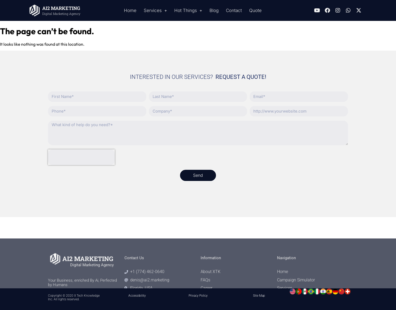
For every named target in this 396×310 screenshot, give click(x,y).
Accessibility (137, 295)
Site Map (259, 295)
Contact (234, 10)
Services (155, 10)
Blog (214, 10)
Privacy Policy (198, 295)
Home (130, 10)
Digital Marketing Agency (61, 13)
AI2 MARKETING (61, 8)
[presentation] (81, 157)
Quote (255, 10)
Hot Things (188, 10)
